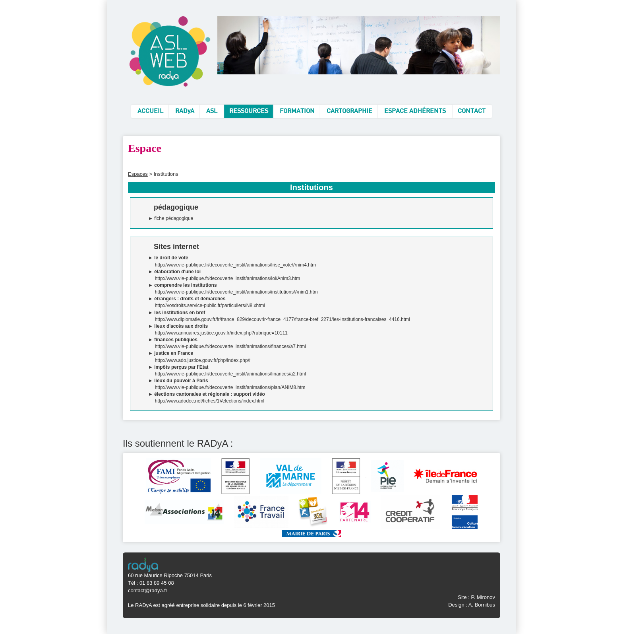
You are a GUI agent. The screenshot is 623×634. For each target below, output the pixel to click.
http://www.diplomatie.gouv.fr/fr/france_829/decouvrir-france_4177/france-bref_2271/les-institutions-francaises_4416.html (282, 319)
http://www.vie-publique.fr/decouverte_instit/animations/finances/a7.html (230, 346)
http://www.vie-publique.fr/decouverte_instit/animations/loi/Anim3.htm (227, 278)
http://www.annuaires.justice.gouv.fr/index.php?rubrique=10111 (221, 333)
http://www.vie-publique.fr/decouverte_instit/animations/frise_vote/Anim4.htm (235, 265)
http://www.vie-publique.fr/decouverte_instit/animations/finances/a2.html (230, 374)
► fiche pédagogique (170, 218)
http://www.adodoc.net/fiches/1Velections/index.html (210, 401)
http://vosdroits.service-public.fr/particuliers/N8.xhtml (210, 305)
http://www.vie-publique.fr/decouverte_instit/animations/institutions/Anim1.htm (236, 292)
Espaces (138, 174)
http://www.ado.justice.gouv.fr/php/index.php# (203, 360)
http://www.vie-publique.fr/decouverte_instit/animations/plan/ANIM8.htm (230, 387)
